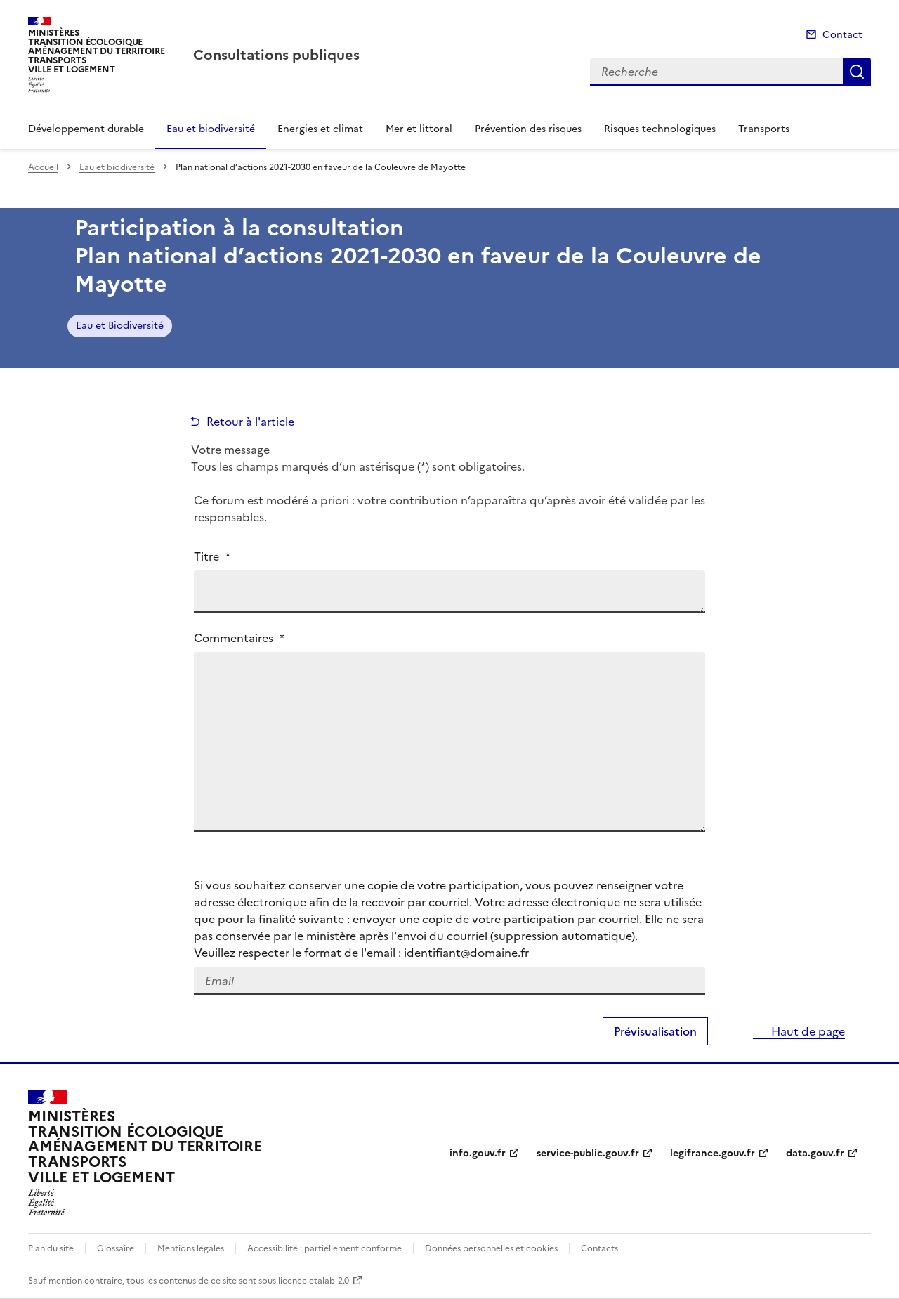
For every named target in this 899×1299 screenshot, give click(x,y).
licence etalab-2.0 (313, 1280)
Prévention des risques (528, 129)
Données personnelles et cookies (491, 1248)
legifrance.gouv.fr (712, 1153)
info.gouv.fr (478, 1153)
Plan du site (51, 1248)
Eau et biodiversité (210, 129)
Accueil (43, 167)
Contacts (599, 1248)
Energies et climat (320, 129)
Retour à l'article (250, 421)
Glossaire (115, 1248)
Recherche (857, 72)
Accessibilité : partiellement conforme (324, 1248)
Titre (212, 556)
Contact (842, 34)
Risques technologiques (660, 129)
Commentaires (239, 637)
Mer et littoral (419, 129)
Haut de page (806, 1031)
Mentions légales (190, 1248)
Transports (763, 129)
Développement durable (86, 129)
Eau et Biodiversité (120, 325)
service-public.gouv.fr (588, 1153)
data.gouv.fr (815, 1153)
